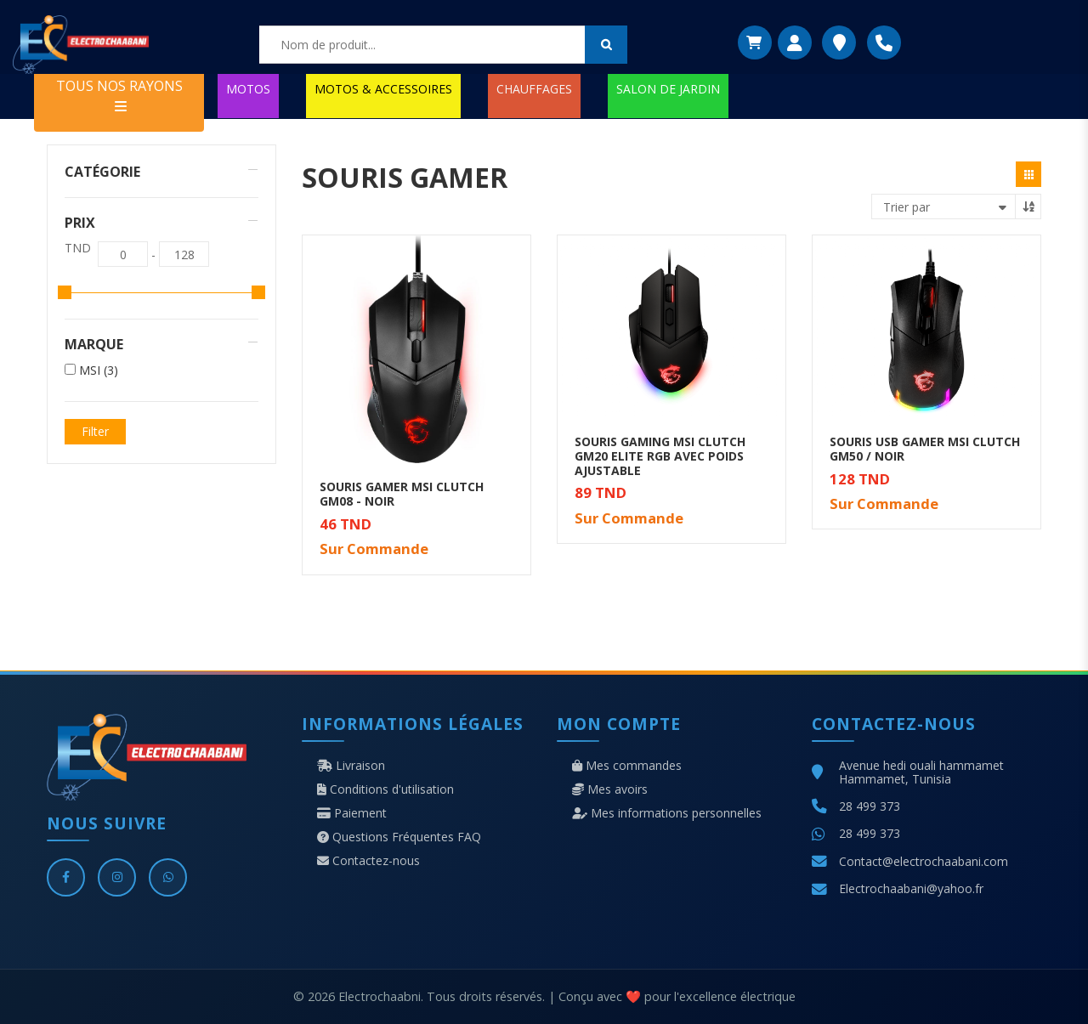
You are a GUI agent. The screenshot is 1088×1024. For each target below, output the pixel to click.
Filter (95, 431)
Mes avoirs (610, 789)
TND (78, 248)
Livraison (351, 765)
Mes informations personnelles (667, 813)
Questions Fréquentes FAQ (399, 837)
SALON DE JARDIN (668, 89)
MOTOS (248, 89)
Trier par (906, 207)
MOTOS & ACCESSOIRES (383, 89)
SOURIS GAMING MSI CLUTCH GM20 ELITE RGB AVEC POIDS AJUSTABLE (660, 455)
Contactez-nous (368, 861)
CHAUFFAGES (534, 89)
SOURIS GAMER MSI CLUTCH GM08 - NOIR (402, 493)
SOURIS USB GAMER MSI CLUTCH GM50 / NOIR (925, 448)
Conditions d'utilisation (385, 789)
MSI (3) (98, 370)
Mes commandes (627, 765)
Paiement (352, 813)
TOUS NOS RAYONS (119, 94)
